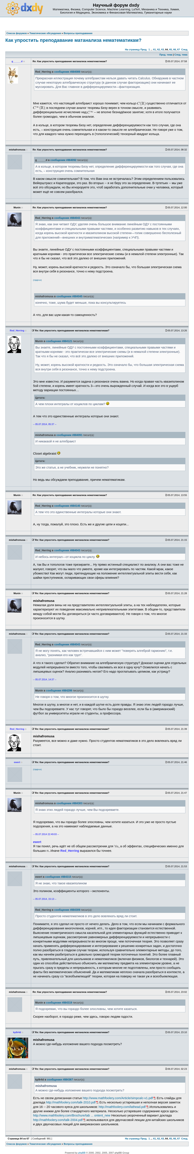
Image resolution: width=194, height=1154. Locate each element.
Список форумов (16, 1144)
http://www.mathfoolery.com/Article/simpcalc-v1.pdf (118, 1098)
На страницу (132, 49)
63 (162, 49)
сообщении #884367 (60, 1079)
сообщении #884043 (67, 217)
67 (178, 49)
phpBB (82, 1152)
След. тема (180, 54)
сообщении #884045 (69, 296)
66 (174, 49)
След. (184, 49)
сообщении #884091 (69, 435)
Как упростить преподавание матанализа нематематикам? (73, 40)
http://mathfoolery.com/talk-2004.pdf (58, 1120)
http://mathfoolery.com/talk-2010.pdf (70, 1102)
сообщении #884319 (59, 1002)
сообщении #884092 (63, 160)
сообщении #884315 (58, 876)
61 (154, 49)
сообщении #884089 (67, 71)
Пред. (144, 49)
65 (170, 49)
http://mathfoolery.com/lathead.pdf (122, 1107)
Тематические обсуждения (45, 1144)
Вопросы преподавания (78, 1144)
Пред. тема (165, 54)
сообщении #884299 (59, 690)
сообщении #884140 (67, 505)
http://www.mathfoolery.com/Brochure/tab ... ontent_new (71, 1115)
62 (158, 49)
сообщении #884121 (59, 341)
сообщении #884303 (69, 803)
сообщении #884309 (67, 909)
